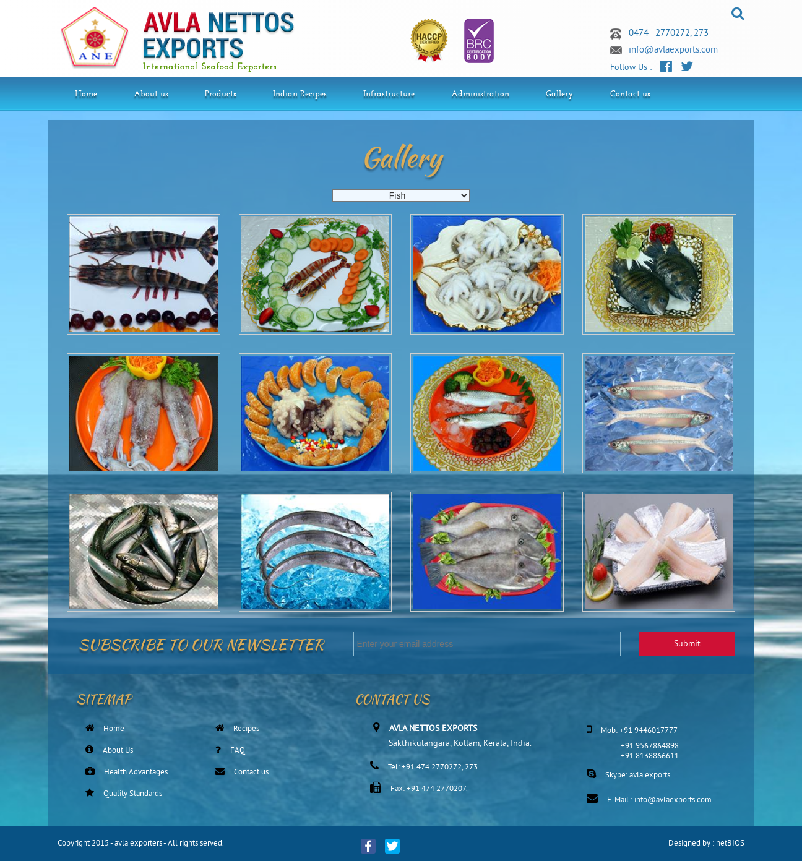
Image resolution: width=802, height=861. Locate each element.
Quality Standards (132, 794)
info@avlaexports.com (673, 50)
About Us (118, 751)
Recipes (246, 729)
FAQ (237, 751)
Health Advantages (136, 772)
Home (113, 729)
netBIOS (730, 844)
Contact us (251, 772)
